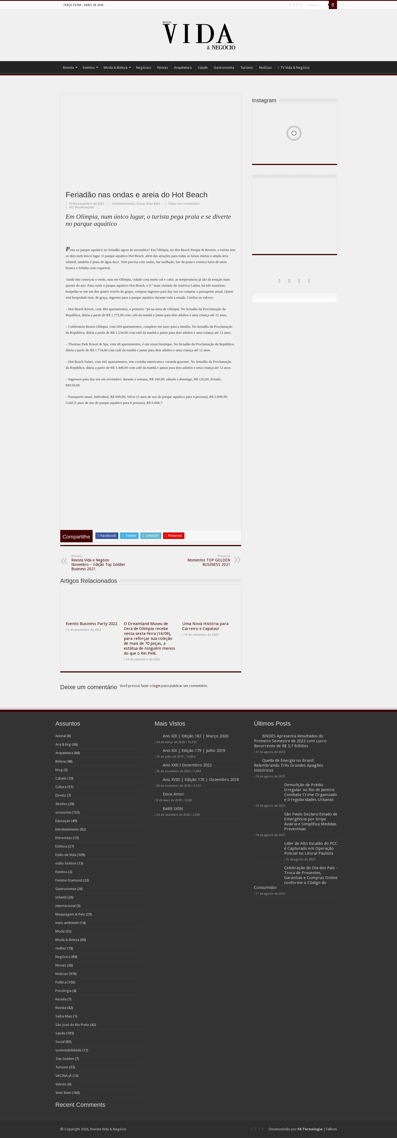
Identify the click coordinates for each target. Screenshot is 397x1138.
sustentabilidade (68, 1050)
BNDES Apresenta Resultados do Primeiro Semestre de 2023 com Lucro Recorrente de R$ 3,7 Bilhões (294, 746)
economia (63, 812)
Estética (61, 846)
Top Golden (64, 1059)
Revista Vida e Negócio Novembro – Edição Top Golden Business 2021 (99, 562)
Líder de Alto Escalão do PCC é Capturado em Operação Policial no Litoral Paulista (310, 858)
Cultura (61, 787)
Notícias (265, 67)
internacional (65, 906)
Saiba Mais (63, 1016)
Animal (60, 736)
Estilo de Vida (65, 855)
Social (140, 204)
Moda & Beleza (115, 67)
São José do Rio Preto (72, 1025)
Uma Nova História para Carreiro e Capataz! (205, 626)
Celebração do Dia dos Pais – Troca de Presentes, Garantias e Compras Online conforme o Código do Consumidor (296, 887)
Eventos (89, 67)
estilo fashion (65, 863)
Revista (68, 67)
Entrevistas (63, 838)
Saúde (203, 67)
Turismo (246, 67)
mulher (60, 948)
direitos (61, 804)
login (157, 686)
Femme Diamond (68, 880)
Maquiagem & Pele (70, 914)
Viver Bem (153, 204)
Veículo (61, 1084)
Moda (60, 931)
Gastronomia (224, 67)
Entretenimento (123, 204)
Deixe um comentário (183, 204)
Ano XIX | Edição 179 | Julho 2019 (194, 750)
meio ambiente (67, 923)
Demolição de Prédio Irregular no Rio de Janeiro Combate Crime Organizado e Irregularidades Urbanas (310, 802)
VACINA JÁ (63, 1076)
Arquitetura (183, 67)
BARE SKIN (195, 808)
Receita (61, 999)
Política (61, 982)
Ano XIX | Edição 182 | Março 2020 (195, 736)
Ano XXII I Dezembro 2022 (187, 765)
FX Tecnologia (310, 1129)
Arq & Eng (63, 744)
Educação (62, 821)
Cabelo (61, 778)
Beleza (60, 761)
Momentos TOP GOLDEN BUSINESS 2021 (202, 560)
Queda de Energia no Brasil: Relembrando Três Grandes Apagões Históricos (310, 775)
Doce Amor (173, 794)
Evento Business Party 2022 (91, 623)
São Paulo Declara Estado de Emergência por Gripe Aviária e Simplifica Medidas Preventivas (310, 831)
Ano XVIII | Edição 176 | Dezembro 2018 (201, 779)
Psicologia (63, 991)
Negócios (143, 67)
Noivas (162, 67)
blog (59, 770)
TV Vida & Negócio (294, 67)
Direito (60, 795)
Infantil (61, 897)
